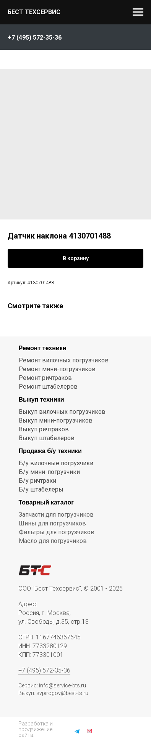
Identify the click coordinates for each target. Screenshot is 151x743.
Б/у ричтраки (37, 480)
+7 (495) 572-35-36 (44, 670)
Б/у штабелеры (41, 489)
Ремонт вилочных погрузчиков (64, 360)
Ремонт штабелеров (48, 386)
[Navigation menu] (138, 12)
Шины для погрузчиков (52, 523)
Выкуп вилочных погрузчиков (62, 411)
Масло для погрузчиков (53, 540)
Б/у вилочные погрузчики (56, 463)
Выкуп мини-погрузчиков (56, 420)
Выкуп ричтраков (44, 429)
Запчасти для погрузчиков (56, 514)
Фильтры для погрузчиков (56, 532)
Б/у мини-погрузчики (49, 472)
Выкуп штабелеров (47, 438)
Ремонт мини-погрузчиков (57, 369)
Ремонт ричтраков (45, 377)
